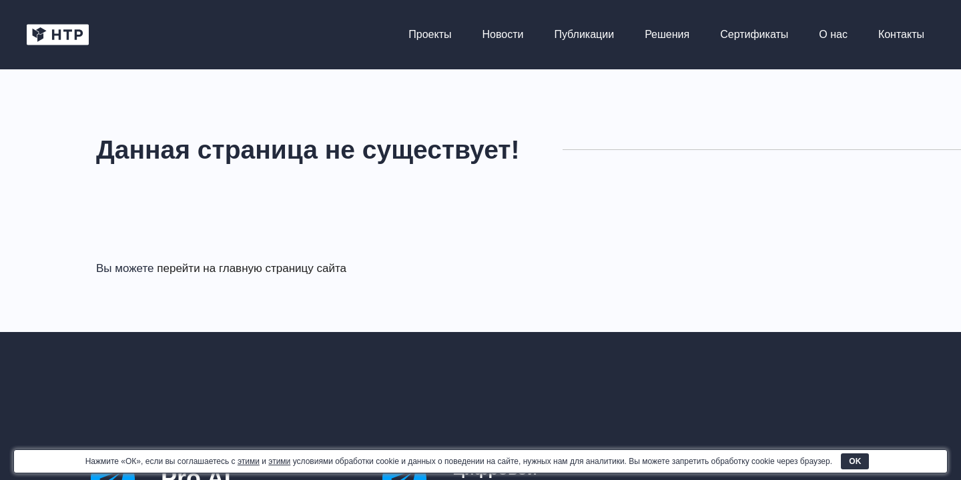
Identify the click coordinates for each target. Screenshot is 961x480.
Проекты (429, 34)
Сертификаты (754, 34)
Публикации (584, 34)
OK (855, 461)
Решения (667, 34)
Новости (503, 34)
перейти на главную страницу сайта (251, 268)
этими (249, 461)
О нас (833, 34)
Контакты (901, 34)
